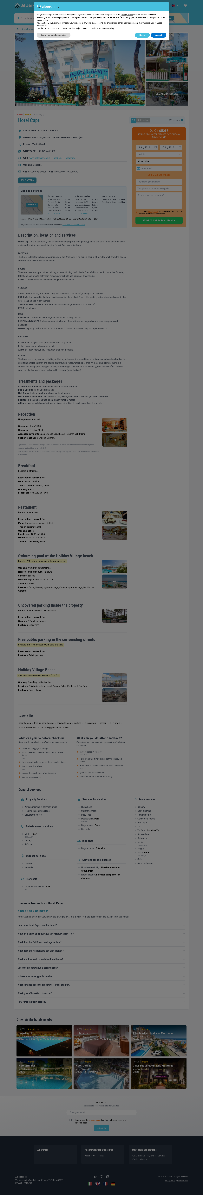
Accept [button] (158, 35)
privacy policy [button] (127, 15)
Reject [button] (142, 35)
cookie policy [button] (42, 20)
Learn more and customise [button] (53, 35)
